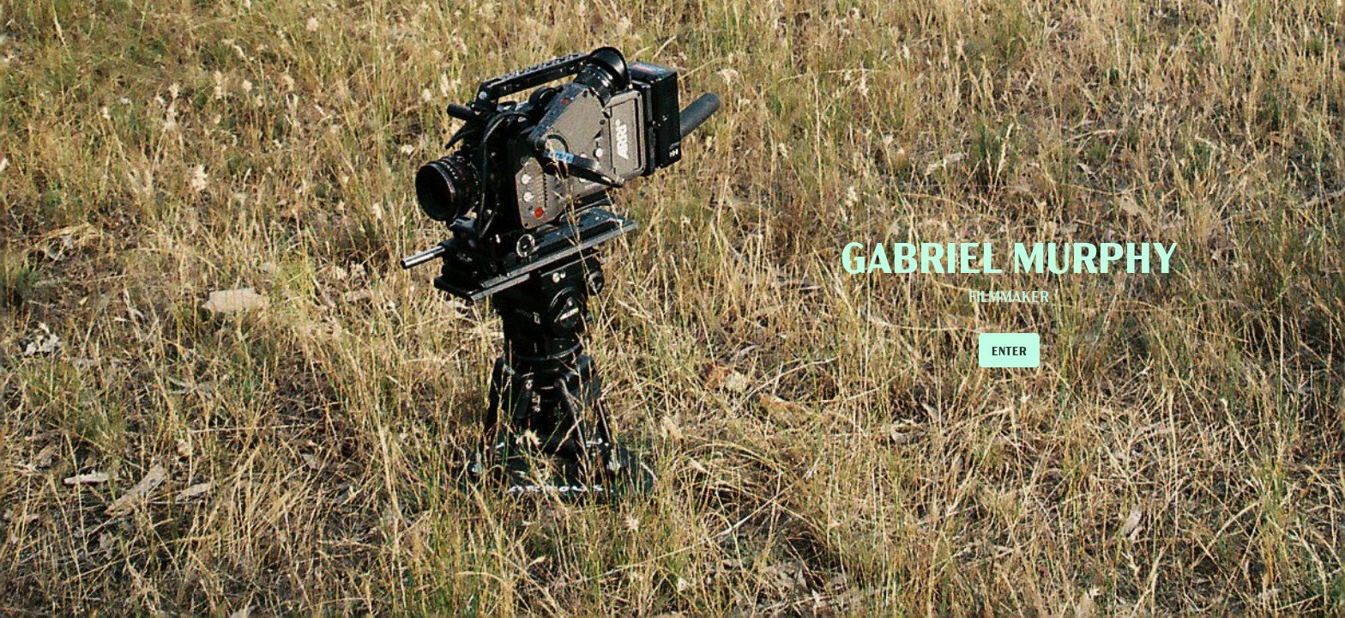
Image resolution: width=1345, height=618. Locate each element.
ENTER (1009, 350)
